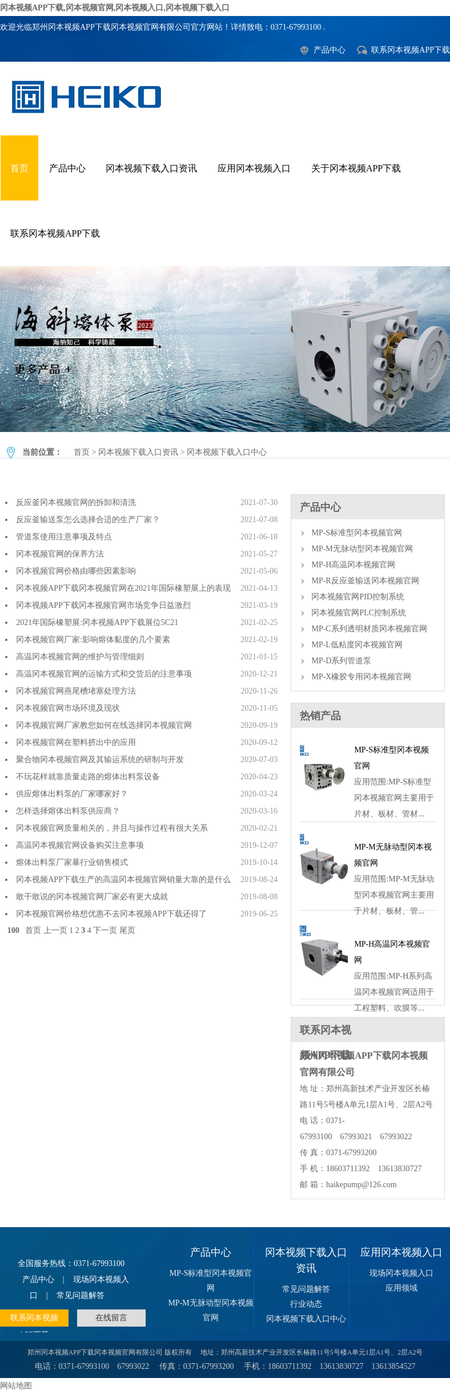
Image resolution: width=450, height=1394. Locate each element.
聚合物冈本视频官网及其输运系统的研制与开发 (100, 759)
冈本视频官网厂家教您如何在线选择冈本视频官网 (104, 725)
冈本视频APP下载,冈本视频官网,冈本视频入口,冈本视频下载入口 (115, 7)
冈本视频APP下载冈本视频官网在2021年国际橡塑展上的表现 (123, 588)
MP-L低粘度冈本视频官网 (356, 644)
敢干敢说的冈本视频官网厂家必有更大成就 (92, 896)
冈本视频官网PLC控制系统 (358, 612)
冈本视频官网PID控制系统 (357, 596)
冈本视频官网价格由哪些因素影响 (76, 571)
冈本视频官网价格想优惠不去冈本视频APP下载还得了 (111, 914)
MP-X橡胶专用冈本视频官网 (361, 676)
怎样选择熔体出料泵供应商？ (68, 811)
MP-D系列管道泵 (341, 660)
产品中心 (329, 50)
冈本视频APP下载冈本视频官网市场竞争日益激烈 (103, 605)
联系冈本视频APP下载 (410, 50)
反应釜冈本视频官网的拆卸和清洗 (76, 502)
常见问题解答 (81, 1295)
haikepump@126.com (361, 1184)
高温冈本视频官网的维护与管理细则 (80, 656)
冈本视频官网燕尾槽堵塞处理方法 (76, 691)
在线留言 (111, 1317)
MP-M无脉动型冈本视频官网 (361, 548)
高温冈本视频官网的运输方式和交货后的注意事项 (104, 674)
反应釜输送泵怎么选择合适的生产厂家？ (88, 519)
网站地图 (16, 1385)
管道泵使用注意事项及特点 (64, 536)
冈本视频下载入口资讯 (151, 168)
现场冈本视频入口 (401, 1273)
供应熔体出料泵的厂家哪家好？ (72, 794)
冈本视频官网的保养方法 (60, 554)
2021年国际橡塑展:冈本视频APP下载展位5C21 (97, 622)
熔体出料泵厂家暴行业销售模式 (72, 862)
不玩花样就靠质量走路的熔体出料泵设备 (88, 776)
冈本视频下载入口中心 (225, 349)
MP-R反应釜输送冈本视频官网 (365, 580)
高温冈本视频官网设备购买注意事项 (80, 845)
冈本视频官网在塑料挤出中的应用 (78, 742)
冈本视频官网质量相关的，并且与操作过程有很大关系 (112, 828)
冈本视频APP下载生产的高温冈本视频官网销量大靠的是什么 (123, 879)
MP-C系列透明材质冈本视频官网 (369, 628)
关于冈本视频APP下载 (356, 168)
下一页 (105, 930)
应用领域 (401, 1288)
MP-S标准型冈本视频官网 (356, 532)
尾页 (127, 930)
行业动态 (306, 1304)
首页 (19, 168)
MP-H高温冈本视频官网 (353, 564)
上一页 (55, 930)
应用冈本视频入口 (254, 168)
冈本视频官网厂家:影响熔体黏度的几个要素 (93, 639)
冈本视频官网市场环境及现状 (68, 708)
